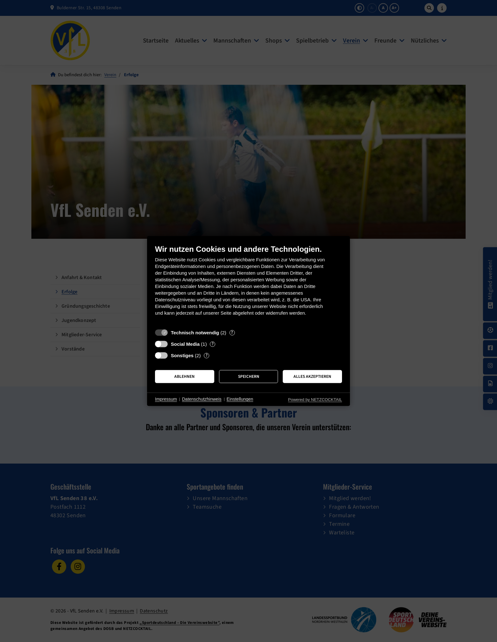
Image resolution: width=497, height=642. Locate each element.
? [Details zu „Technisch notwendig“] (232, 332)
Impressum (166, 399)
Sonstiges (182, 355)
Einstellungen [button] (240, 399)
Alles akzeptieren (312, 376)
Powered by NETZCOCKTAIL (315, 399)
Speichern (248, 376)
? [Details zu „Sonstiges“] (207, 355)
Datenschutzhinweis (202, 399)
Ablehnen (184, 376)
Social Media (185, 344)
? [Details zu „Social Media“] (213, 344)
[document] (248, 284)
